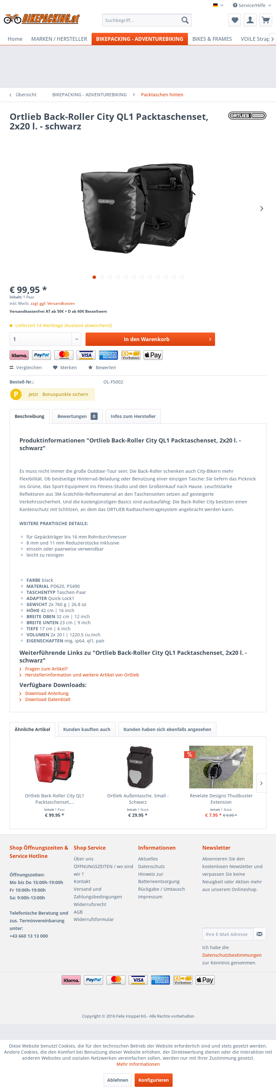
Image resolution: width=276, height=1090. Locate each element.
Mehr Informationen (138, 1064)
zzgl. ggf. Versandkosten (53, 303)
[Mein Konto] (250, 20)
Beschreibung (29, 416)
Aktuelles (148, 859)
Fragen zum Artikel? (43, 669)
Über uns (83, 859)
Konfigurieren (153, 1080)
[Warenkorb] (265, 20)
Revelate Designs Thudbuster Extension (221, 799)
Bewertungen (77, 416)
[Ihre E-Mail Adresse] (228, 934)
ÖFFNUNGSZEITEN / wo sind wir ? (103, 870)
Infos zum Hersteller (133, 416)
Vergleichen (26, 367)
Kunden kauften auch (86, 729)
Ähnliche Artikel (32, 729)
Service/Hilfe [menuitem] (250, 5)
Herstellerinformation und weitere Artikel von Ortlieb (79, 675)
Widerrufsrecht (90, 904)
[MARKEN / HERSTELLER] (59, 39)
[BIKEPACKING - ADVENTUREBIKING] (140, 39)
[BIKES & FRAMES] (212, 39)
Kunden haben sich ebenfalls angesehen (167, 729)
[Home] (15, 39)
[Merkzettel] (234, 20)
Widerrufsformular (94, 919)
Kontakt (82, 881)
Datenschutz (151, 866)
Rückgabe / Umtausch (161, 889)
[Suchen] (185, 20)
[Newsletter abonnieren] (259, 934)
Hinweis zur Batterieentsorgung (159, 878)
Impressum (150, 897)
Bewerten (102, 367)
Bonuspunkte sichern (65, 394)
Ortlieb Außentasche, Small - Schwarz (138, 799)
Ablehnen (117, 1080)
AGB (78, 912)
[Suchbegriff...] (147, 20)
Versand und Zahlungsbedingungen (98, 893)
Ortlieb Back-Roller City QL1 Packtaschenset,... (54, 799)
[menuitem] (147, 20)
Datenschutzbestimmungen (232, 955)
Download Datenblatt (45, 699)
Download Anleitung (44, 693)
